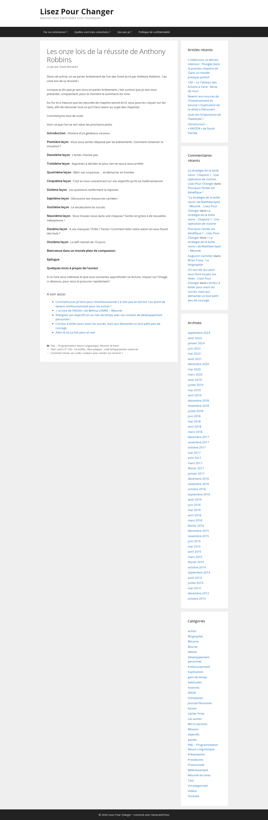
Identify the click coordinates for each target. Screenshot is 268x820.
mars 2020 (195, 374)
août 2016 (195, 499)
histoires (193, 687)
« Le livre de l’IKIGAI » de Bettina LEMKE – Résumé (89, 310)
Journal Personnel (200, 703)
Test (191, 780)
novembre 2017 (198, 442)
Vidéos (192, 791)
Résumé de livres (109, 345)
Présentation (196, 754)
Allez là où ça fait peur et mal (75, 332)
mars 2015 (195, 557)
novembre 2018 (198, 406)
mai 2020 (194, 369)
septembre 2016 (199, 494)
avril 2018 (194, 426)
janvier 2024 (196, 343)
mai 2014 (194, 588)
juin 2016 (194, 505)
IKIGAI (192, 693)
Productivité (196, 765)
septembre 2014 (199, 572)
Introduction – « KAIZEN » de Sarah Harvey (201, 128)
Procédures (195, 760)
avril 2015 (194, 552)
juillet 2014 (195, 583)
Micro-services (197, 724)
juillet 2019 (195, 385)
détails (192, 652)
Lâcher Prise (196, 713)
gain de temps (197, 677)
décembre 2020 (198, 364)
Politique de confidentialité (154, 32)
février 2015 (196, 562)
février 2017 (196, 468)
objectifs (193, 734)
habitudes (195, 682)
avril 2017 (194, 458)
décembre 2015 (198, 531)
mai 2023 (194, 354)
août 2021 (195, 359)
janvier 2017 (196, 473)
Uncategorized (198, 786)
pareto (192, 740)
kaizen (192, 708)
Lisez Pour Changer (77, 11)
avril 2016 (194, 515)
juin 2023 (194, 348)
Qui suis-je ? (124, 32)
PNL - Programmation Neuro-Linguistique (75, 345)
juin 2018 (194, 416)
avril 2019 (194, 395)
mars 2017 (195, 463)
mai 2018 (194, 421)
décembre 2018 (198, 400)
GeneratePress (160, 814)
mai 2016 (194, 510)
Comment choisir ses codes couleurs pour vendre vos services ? (87, 353)
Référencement (198, 770)
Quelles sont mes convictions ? (92, 32)
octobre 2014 (197, 567)
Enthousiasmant (199, 667)
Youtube (193, 796)
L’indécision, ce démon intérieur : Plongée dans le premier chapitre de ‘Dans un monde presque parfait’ (204, 68)
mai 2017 (194, 453)
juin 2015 (194, 541)
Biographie (195, 636)
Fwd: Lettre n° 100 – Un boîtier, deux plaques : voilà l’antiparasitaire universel (94, 349)
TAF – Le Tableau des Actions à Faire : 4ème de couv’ (202, 86)
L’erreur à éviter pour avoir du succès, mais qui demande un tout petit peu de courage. (204, 291)
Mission (193, 729)
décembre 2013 (198, 593)
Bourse (192, 647)
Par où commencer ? (55, 32)
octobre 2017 (197, 447)
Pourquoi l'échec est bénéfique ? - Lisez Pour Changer (204, 233)
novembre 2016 (198, 484)
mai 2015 (194, 546)
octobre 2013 (197, 598)
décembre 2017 (198, 437)
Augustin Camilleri (200, 256)
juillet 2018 (195, 411)
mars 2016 (195, 520)
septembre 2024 (199, 333)
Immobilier (195, 698)
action (192, 631)
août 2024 (195, 338)
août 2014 (195, 578)
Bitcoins (193, 641)
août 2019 (195, 380)
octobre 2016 (197, 489)
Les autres (195, 719)
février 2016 (196, 526)
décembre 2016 (198, 479)
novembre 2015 (198, 536)
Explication (195, 672)
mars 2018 (195, 432)
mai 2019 (194, 390)
